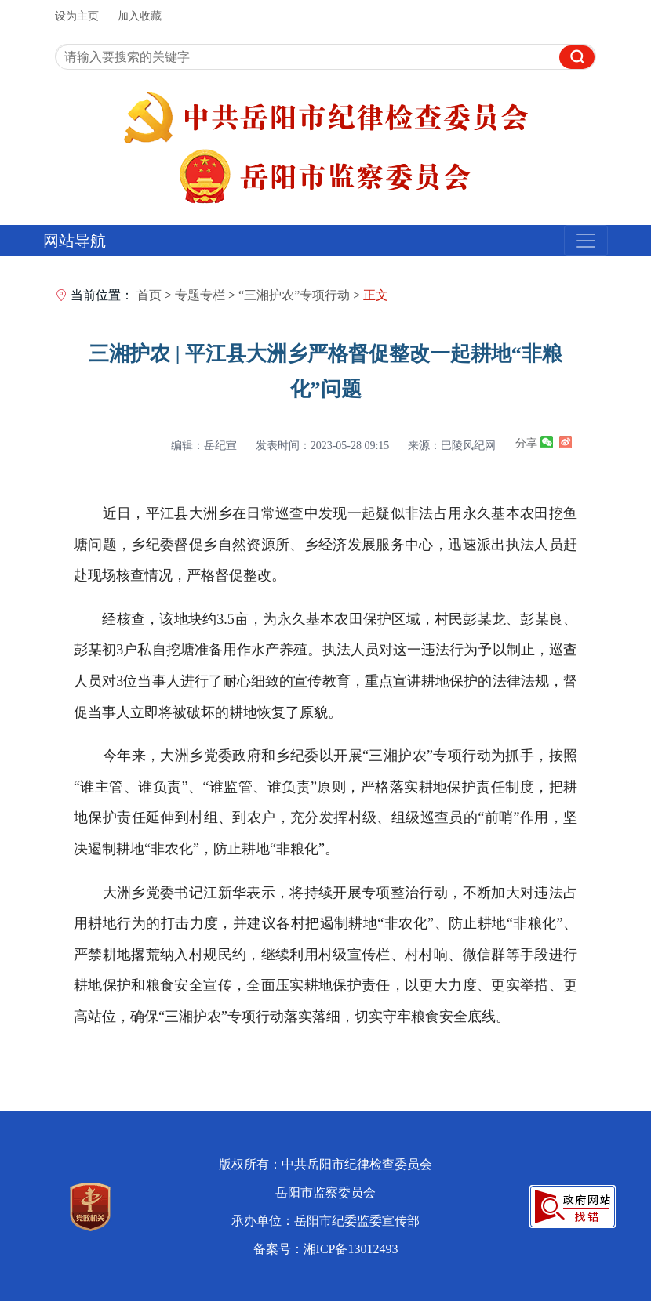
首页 (149, 295)
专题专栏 (200, 295)
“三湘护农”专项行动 (294, 295)
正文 (375, 295)
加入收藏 (140, 16)
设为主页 (77, 16)
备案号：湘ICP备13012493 (325, 1249)
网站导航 (74, 240)
